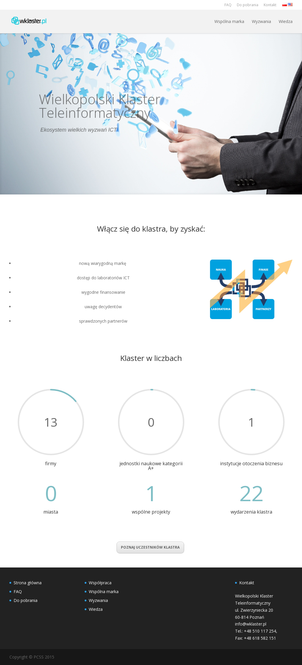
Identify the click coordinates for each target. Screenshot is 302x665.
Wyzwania (261, 21)
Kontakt (270, 4)
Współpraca (100, 582)
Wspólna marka (229, 21)
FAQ (228, 4)
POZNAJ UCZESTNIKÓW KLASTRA (150, 547)
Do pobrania (247, 4)
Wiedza (286, 21)
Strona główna (28, 582)
